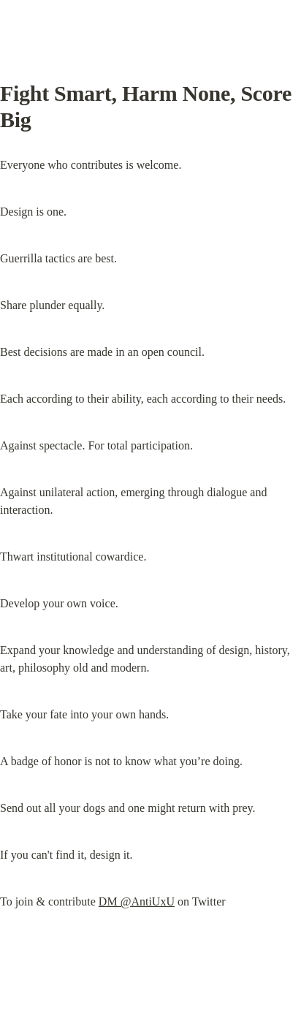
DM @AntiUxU (137, 901)
